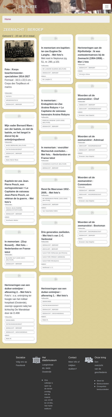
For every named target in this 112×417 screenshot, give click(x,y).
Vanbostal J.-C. (48, 267)
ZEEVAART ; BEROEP (50, 249)
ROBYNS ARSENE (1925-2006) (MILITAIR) (54, 121)
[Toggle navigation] (107, 7)
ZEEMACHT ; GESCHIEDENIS (16, 332)
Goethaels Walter (12, 220)
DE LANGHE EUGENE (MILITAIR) (54, 69)
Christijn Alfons (84, 74)
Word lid (100, 381)
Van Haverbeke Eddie (50, 211)
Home (8, 19)
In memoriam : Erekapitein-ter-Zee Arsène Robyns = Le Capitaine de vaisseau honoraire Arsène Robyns (55, 107)
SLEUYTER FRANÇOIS (51, 261)
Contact (72, 357)
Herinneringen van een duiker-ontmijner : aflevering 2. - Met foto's (18, 288)
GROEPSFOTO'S (12, 100)
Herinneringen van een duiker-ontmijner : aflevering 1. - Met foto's (54, 292)
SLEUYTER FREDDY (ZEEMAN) (54, 257)
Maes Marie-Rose (12, 160)
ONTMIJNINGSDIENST (14, 149)
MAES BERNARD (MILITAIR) (16, 145)
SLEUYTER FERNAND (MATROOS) (55, 253)
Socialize (20, 357)
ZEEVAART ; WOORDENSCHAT (90, 109)
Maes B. (9, 338)
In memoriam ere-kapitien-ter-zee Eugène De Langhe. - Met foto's (55, 51)
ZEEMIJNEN (10, 320)
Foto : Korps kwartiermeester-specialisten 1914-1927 (17, 73)
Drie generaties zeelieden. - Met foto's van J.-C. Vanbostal (55, 235)
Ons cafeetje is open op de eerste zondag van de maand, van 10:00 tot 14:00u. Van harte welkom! (48, 394)
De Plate (28, 7)
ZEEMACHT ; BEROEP (14, 104)
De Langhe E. (47, 79)
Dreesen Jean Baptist (86, 115)
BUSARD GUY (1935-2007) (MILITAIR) (15, 259)
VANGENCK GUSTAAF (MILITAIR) (54, 164)
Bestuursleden (103, 384)
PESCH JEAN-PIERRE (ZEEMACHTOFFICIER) (14, 209)
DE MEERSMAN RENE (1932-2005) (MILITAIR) (55, 199)
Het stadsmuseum (49, 359)
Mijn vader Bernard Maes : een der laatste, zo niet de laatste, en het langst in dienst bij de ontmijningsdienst (19, 132)
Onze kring (100, 357)
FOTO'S (9, 96)
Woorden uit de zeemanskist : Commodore (86, 181)
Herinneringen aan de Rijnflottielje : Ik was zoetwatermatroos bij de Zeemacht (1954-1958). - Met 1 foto (91, 55)
